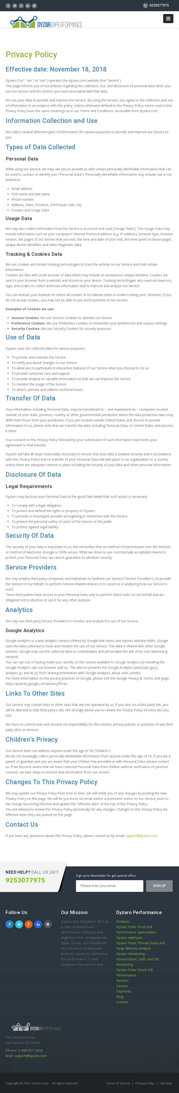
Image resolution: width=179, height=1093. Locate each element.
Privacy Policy (145, 1083)
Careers (122, 986)
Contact (122, 1002)
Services (122, 980)
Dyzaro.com (40, 1083)
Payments (123, 991)
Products (123, 921)
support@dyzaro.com (141, 835)
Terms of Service (118, 1083)
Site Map (166, 1083)
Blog (119, 996)
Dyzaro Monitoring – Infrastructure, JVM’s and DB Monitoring (137, 959)
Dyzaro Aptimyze (129, 937)
